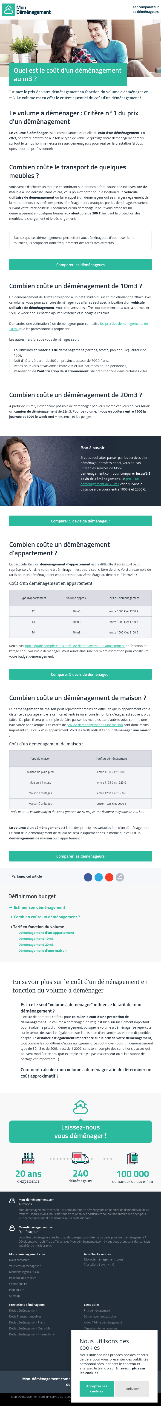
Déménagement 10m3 (36, 938)
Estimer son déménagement (37, 907)
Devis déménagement (23, 1310)
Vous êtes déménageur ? (25, 1266)
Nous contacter (19, 1260)
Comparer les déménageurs (80, 265)
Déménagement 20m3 (36, 944)
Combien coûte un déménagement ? (44, 917)
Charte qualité (18, 1284)
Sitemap (14, 1296)
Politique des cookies (22, 1278)
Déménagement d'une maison (42, 950)
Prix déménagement (97, 1310)
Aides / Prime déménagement (103, 1322)
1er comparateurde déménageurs (145, 9)
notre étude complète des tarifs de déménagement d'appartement (75, 646)
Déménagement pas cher (100, 1316)
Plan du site (16, 1290)
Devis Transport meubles (25, 1316)
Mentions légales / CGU (24, 1272)
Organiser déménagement (101, 1328)
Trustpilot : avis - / (99, 1264)
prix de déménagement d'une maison (95, 725)
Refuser (132, 1388)
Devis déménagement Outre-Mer (30, 1328)
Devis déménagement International (32, 1334)
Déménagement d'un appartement (46, 932)
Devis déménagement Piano (27, 1322)
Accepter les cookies (96, 1388)
